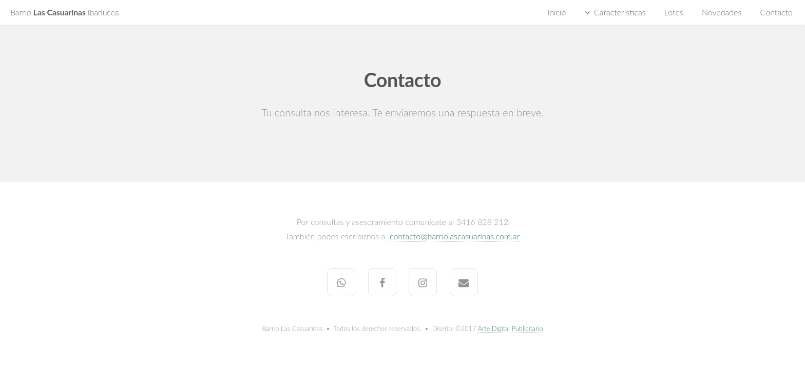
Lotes (673, 12)
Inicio (556, 12)
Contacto (776, 12)
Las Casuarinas (64, 12)
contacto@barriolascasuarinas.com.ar (454, 236)
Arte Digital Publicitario (510, 328)
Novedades (721, 12)
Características (620, 12)
